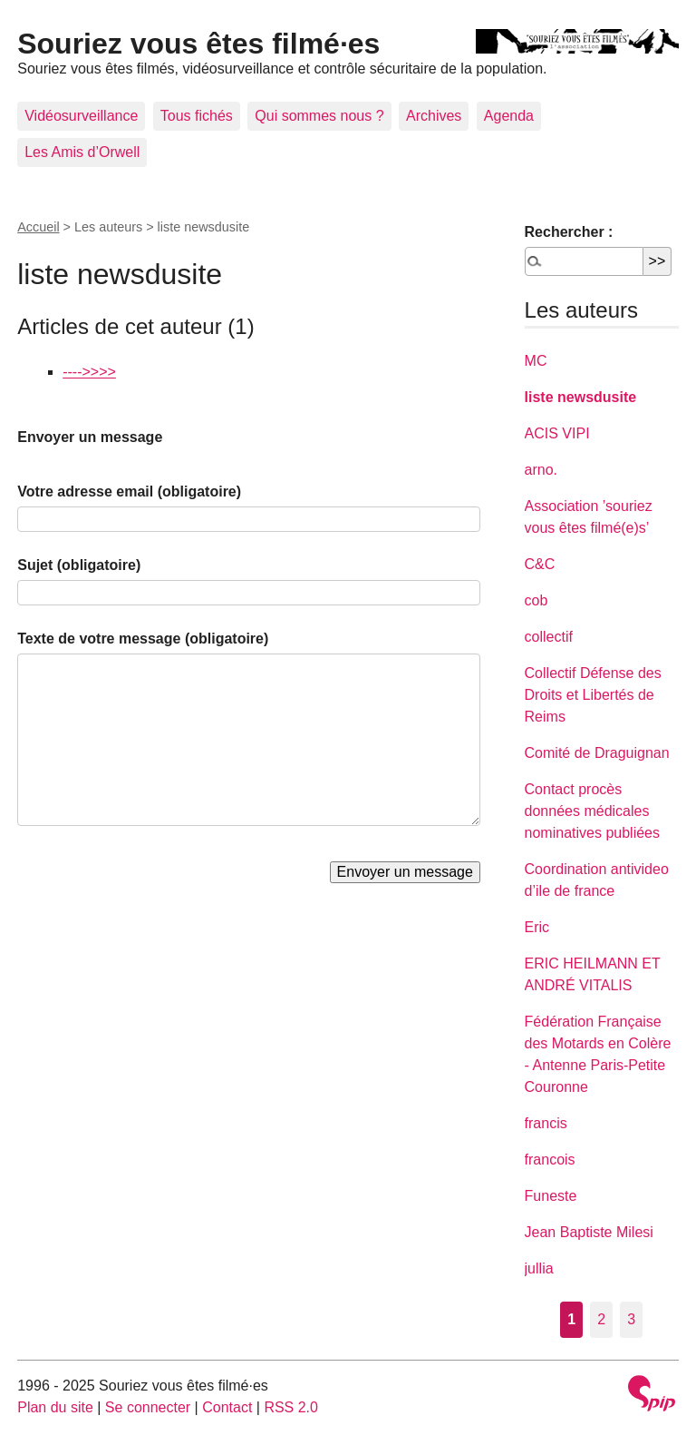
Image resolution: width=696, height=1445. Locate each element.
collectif (549, 636)
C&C (540, 564)
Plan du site (55, 1407)
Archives (433, 115)
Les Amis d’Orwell (82, 152)
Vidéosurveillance (81, 115)
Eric (537, 927)
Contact (227, 1407)
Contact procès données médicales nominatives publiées (592, 810)
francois (550, 1159)
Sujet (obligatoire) (78, 565)
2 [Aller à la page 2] (601, 1319)
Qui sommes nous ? (319, 115)
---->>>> (89, 371)
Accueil (38, 227)
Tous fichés (196, 115)
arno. (541, 469)
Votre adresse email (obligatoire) (129, 491)
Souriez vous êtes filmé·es (198, 43)
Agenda (509, 115)
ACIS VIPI (557, 433)
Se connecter (147, 1407)
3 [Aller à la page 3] (631, 1319)
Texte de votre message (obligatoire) (142, 638)
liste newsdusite (581, 397)
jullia (539, 1268)
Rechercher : (569, 232)
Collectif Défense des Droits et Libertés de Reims (593, 694)
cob (536, 600)
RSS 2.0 (291, 1407)
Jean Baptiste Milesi (589, 1232)
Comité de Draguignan (597, 753)
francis (546, 1123)
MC (536, 361)
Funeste (551, 1196)
